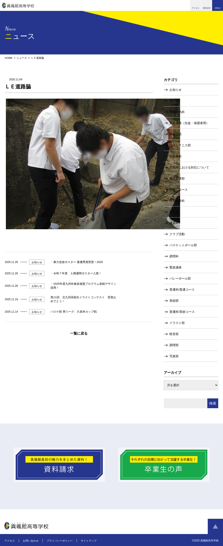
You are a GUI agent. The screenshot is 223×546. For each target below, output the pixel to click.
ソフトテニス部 (180, 145)
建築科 (174, 222)
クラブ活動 (177, 234)
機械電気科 (177, 111)
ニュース (22, 57)
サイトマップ (88, 540)
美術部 (174, 300)
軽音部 (174, 333)
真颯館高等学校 (18, 5)
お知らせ (175, 89)
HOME (9, 57)
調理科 (174, 256)
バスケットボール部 (183, 245)
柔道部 (174, 211)
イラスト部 (177, 322)
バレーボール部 (180, 278)
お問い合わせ (31, 540)
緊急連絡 (175, 267)
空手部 (174, 100)
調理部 (174, 345)
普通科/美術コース (182, 311)
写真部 (174, 356)
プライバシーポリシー (60, 540)
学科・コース (178, 189)
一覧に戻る (79, 333)
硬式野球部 (177, 178)
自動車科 (175, 156)
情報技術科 (177, 200)
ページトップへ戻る (215, 526)
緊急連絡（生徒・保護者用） (189, 123)
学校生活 (175, 134)
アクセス (9, 540)
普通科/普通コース (182, 289)
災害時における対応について (189, 167)
